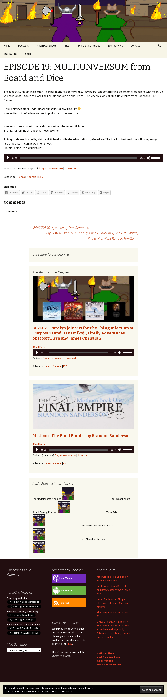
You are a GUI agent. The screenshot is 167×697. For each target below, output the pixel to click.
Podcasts (23, 45)
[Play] (8, 158)
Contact (135, 45)
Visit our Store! (106, 653)
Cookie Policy (66, 691)
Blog (67, 45)
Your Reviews (115, 45)
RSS (40, 176)
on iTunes (62, 578)
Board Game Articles (88, 45)
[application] (83, 158)
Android (31, 176)
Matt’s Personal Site (109, 664)
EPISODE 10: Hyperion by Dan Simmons (59, 227)
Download (71, 168)
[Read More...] (40, 346)
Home (7, 45)
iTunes (21, 176)
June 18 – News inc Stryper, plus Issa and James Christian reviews (113, 603)
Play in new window (51, 168)
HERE (69, 643)
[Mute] (148, 158)
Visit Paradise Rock (108, 657)
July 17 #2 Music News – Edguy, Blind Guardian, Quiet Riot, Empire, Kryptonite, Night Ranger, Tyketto (91, 236)
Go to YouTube (106, 660)
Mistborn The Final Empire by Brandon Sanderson (82, 435)
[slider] (78, 158)
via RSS (61, 603)
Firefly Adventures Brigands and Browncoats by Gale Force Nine (113, 589)
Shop (28, 53)
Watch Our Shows (47, 45)
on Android (62, 590)
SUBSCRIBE (10, 53)
